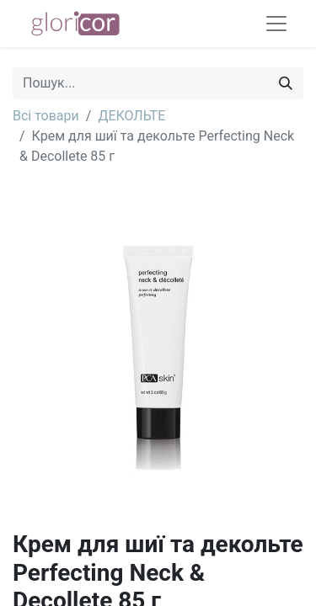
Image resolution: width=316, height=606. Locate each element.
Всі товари (46, 116)
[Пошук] (285, 83)
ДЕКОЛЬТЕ (131, 116)
